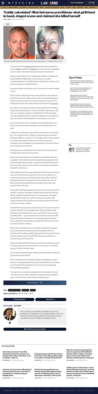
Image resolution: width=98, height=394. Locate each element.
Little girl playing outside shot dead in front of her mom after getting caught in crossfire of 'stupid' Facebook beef (48, 356)
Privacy (39, 390)
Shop (74, 7)
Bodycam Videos (33, 7)
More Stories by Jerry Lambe (35, 329)
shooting (33, 69)
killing (18, 69)
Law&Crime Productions (52, 7)
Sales (86, 7)
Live (5, 7)
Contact (79, 390)
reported (54, 103)
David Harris (6, 360)
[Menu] (3, 3)
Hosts (62, 7)
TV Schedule (23, 7)
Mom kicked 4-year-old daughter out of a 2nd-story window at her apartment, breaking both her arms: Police (81, 89)
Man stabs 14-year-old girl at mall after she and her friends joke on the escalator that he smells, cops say (82, 82)
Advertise (24, 390)
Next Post (50, 299)
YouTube (91, 3)
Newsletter (32, 390)
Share (7, 24)
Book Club (80, 7)
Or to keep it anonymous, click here (83, 150)
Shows (41, 7)
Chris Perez (38, 360)
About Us (17, 390)
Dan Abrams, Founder (89, 390)
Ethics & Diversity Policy (68, 390)
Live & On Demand (77, 3)
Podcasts (68, 7)
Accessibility (46, 390)
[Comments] (3, 21)
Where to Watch (13, 7)
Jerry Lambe (7, 19)
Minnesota (29, 66)
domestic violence (14, 290)
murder (33, 290)
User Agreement (55, 390)
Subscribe (92, 7)
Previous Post (19, 299)
